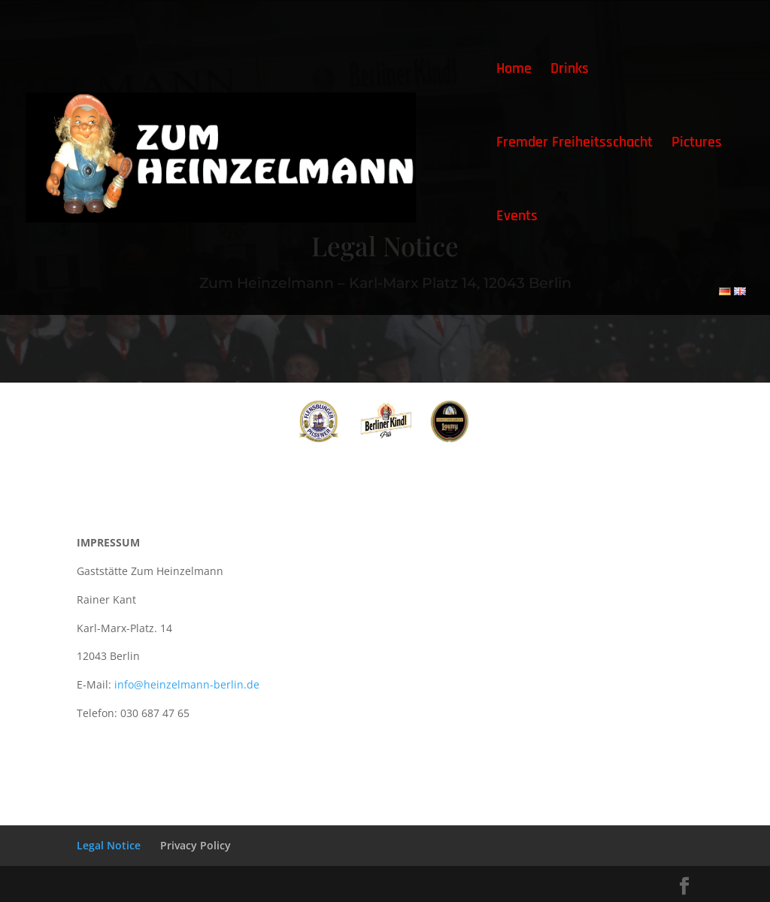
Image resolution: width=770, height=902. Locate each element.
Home (514, 70)
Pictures (696, 144)
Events (517, 218)
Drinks (569, 70)
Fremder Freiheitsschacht (574, 144)
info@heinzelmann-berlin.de (186, 684)
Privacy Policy (195, 845)
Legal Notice (109, 845)
